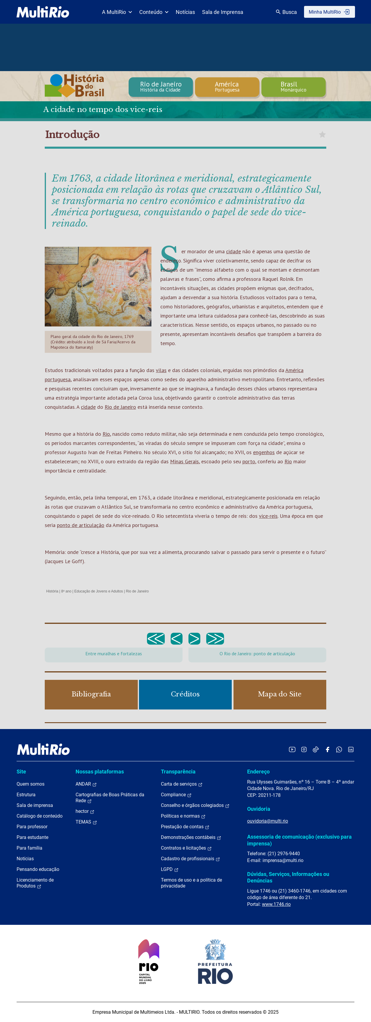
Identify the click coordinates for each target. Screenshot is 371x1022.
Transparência (178, 771)
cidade (233, 251)
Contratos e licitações (186, 848)
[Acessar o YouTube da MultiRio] (292, 749)
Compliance (176, 795)
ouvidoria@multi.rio (267, 821)
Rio (106, 433)
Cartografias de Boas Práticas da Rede (110, 798)
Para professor (32, 826)
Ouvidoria (258, 809)
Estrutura (26, 794)
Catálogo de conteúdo (40, 816)
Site (21, 771)
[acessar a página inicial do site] (43, 12)
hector (85, 811)
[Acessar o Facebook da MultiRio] (327, 749)
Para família (29, 848)
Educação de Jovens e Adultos (98, 591)
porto (248, 461)
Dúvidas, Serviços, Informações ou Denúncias (288, 877)
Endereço (258, 771)
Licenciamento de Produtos (35, 883)
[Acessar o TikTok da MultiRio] (315, 749)
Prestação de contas (185, 827)
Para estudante (32, 837)
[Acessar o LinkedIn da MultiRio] (350, 749)
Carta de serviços (182, 784)
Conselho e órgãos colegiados (195, 805)
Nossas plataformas (100, 771)
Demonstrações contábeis (191, 837)
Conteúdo (154, 12)
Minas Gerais (184, 461)
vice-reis (268, 515)
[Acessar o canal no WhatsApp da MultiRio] (339, 749)
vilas (161, 370)
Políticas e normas (183, 816)
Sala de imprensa (35, 805)
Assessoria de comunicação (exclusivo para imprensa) (299, 840)
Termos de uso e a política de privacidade (191, 883)
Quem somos (30, 784)
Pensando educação (38, 869)
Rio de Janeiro (120, 406)
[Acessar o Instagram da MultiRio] (304, 749)
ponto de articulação (80, 525)
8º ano (66, 591)
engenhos (264, 452)
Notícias (185, 12)
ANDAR (86, 784)
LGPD (170, 869)
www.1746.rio (276, 904)
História (52, 591)
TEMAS (86, 822)
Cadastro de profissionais (190, 859)
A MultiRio (117, 12)
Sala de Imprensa (222, 12)
